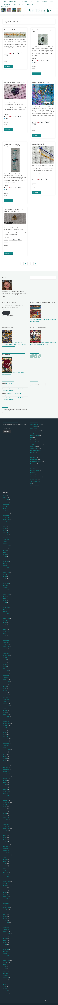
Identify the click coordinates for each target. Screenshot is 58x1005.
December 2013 (6, 743)
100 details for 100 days (35, 424)
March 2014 (5, 736)
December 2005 (6, 953)
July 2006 (5, 938)
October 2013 (6, 747)
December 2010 (6, 822)
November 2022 (6, 567)
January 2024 (5, 537)
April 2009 (5, 866)
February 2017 (6, 670)
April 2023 (5, 556)
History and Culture (34, 466)
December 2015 (6, 699)
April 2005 (5, 969)
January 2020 (5, 633)
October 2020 (6, 616)
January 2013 (5, 767)
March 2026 (5, 497)
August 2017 (5, 657)
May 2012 (5, 784)
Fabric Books (33, 452)
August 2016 (5, 684)
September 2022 (6, 572)
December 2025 (6, 504)
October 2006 (6, 931)
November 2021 (6, 589)
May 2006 (5, 942)
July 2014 (5, 727)
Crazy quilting (33, 446)
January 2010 (5, 846)
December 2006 (6, 927)
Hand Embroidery (34, 459)
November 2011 (6, 798)
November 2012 (6, 771)
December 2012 (6, 769)
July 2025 (5, 508)
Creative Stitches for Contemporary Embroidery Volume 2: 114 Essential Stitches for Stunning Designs (43, 319)
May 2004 (5, 986)
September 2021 (6, 594)
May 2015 (5, 712)
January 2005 (5, 973)
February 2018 (6, 651)
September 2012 (6, 776)
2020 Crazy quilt (33, 426)
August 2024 (5, 521)
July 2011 (5, 806)
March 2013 (5, 763)
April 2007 (5, 918)
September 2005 (6, 960)
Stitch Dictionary (34, 479)
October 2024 (6, 517)
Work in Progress (34, 485)
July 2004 (5, 982)
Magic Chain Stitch (38, 144)
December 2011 (6, 795)
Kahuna (47, 1000)
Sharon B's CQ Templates (35, 477)
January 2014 (5, 741)
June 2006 (5, 940)
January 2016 (5, 697)
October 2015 (6, 703)
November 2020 (6, 613)
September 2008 (6, 881)
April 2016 (5, 690)
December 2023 (6, 539)
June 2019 (5, 635)
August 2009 (5, 857)
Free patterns (33, 457)
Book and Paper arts (34, 435)
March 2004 (5, 991)
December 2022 (6, 565)
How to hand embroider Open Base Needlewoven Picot (13, 210)
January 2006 (5, 951)
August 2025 (5, 506)
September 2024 (6, 519)
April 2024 (5, 530)
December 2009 (6, 848)
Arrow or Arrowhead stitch (40, 82)
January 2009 (5, 872)
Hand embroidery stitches (35, 461)
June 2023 (5, 552)
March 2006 (5, 947)
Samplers (32, 474)
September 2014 (6, 723)
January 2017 (5, 673)
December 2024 (6, 513)
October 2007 (6, 905)
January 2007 (5, 925)
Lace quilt (32, 468)
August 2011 (5, 804)
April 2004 (5, 988)
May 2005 (5, 966)
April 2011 (5, 813)
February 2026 (6, 500)
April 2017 (5, 666)
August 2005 (5, 962)
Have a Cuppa (33, 463)
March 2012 (5, 789)
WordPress (52, 1000)
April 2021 (5, 602)
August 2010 (5, 830)
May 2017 (5, 664)
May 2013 (5, 758)
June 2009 (5, 861)
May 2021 (5, 600)
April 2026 (5, 495)
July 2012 (5, 780)
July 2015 (5, 710)
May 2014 (5, 732)
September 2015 (6, 706)
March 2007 (5, 920)
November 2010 (6, 824)
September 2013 (6, 749)
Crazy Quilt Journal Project (36, 444)
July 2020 (5, 622)
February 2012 (6, 791)
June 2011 (5, 809)
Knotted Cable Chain (11, 30)
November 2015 (6, 701)
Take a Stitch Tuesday (35, 481)
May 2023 (5, 554)
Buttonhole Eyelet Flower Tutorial (14, 82)
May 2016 (5, 688)
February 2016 (6, 695)
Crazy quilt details (34, 442)
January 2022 (5, 585)
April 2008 (5, 892)
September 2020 (6, 618)
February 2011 (6, 817)
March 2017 (5, 668)
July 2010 (5, 833)
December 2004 (6, 975)
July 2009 (5, 859)
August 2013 (5, 752)
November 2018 (6, 642)
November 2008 (6, 876)
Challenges (32, 439)
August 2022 (5, 574)
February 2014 (6, 738)
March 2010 (5, 841)
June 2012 (5, 782)
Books (31, 437)
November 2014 (6, 719)
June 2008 (5, 887)
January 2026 (5, 502)
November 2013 (6, 745)
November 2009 (6, 850)
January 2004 (5, 993)
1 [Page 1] (25, 263)
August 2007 (5, 909)
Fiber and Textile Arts (34, 455)
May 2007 (5, 916)
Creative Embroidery (34, 448)
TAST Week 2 (9, 383)
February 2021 (6, 607)
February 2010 (6, 844)
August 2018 (5, 649)
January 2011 (5, 820)
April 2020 (5, 627)
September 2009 (6, 855)
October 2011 (6, 800)
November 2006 (6, 929)
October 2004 (6, 977)
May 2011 (5, 811)
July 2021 (5, 596)
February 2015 (6, 714)
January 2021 (5, 609)
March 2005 (5, 971)
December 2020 (6, 611)
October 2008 (6, 879)
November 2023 (6, 541)
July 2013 (5, 754)
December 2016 (6, 675)
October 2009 (6, 852)
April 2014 (5, 734)
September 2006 (6, 934)
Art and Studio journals (35, 431)
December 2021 (6, 587)
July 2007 (5, 912)
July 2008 (5, 885)
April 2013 (5, 760)
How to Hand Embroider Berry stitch (41, 31)
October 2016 (6, 679)
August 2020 (5, 620)
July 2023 (5, 550)
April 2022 (5, 578)
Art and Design (33, 428)
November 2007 (6, 903)
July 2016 (5, 686)
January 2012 (5, 793)
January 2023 (5, 563)
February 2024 (6, 535)
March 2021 (5, 605)
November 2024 (6, 515)
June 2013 (5, 756)
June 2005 (5, 964)
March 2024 (5, 532)
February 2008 (6, 896)
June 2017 (5, 662)
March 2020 (5, 629)
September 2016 (6, 681)
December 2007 (6, 901)
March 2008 (5, 894)
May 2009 (5, 863)
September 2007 (6, 907)
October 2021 (6, 592)
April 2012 (5, 787)
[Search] (33, 4)
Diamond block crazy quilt (35, 450)
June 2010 (5, 835)
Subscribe (6, 313)
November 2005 (6, 955)
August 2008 (5, 883)
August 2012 (5, 778)
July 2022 (5, 576)
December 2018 (6, 640)
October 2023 (6, 543)
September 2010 (6, 828)
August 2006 (5, 936)
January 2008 (5, 898)
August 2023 (5, 548)
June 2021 (5, 598)
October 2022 (6, 570)
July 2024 (5, 524)
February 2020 (6, 631)
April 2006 (5, 945)
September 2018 (6, 646)
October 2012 (6, 773)
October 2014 (6, 721)
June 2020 (5, 624)
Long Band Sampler (34, 470)
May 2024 (5, 528)
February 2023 (6, 561)
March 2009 (5, 868)
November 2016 (6, 677)
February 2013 (6, 765)
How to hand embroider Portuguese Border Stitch (12, 145)
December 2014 (6, 716)
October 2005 (6, 958)
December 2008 (6, 874)
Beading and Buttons (35, 433)
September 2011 (6, 802)
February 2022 (6, 583)
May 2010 (5, 837)
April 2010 (5, 839)
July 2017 (5, 660)
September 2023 (6, 546)
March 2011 (5, 815)
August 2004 (5, 980)
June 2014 (5, 730)
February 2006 (6, 949)
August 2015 (5, 708)
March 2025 (5, 510)
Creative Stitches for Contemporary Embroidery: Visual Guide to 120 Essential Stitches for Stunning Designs (14, 344)
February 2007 (6, 923)
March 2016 (5, 692)
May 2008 (5, 890)
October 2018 (6, 644)
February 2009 (6, 870)
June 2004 (5, 984)
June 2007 (5, 914)
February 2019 (6, 638)
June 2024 (5, 526)
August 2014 (5, 725)
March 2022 (5, 581)
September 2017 (6, 655)
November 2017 (6, 653)
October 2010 (6, 826)
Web (31, 483)
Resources (32, 472)
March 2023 (5, 559)
